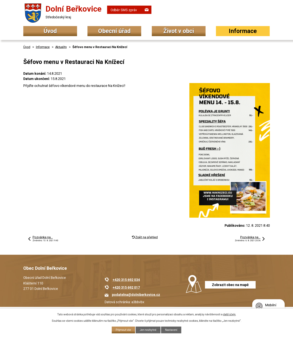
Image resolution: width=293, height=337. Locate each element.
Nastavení (171, 329)
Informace (243, 31)
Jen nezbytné (148, 329)
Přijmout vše (123, 329)
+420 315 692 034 (126, 280)
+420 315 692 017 (126, 287)
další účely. (229, 314)
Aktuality (61, 47)
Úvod (50, 31)
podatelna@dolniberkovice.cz (136, 295)
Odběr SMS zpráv (124, 10)
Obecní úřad (114, 31)
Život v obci (178, 31)
